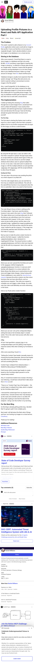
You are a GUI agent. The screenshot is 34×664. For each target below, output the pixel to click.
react (11, 38)
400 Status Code (5, 425)
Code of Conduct (13, 498)
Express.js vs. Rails (17, 588)
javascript (18, 38)
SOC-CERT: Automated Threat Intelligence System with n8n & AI (16, 530)
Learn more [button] (17, 658)
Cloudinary (4, 416)
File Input (3, 432)
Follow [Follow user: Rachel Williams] (17, 554)
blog (21, 102)
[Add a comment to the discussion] (18, 493)
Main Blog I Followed (6, 427)
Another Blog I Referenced (8, 429)
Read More (5, 481)
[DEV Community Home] (6, 2)
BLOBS (8, 63)
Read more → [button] (17, 541)
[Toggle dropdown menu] (32, 436)
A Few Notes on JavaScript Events (17, 594)
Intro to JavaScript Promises (17, 600)
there (6, 382)
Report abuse (22, 498)
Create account (28, 2)
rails (3, 38)
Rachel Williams (9, 20)
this (17, 73)
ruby (7, 38)
